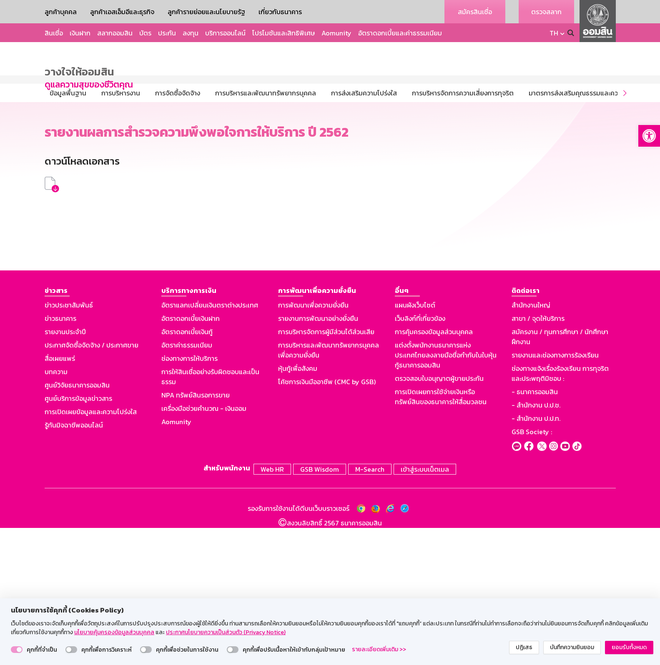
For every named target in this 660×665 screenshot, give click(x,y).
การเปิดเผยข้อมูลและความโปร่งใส (91, 550)
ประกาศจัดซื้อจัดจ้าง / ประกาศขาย (91, 483)
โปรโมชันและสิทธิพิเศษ (283, 33)
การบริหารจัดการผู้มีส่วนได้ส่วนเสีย (326, 470)
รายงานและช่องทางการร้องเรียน (555, 493)
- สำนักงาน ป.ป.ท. (536, 557)
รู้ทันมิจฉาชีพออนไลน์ (74, 563)
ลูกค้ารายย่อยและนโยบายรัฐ (206, 12)
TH (554, 33)
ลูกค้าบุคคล (61, 12)
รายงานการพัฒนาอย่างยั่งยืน (318, 457)
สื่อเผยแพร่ (60, 497)
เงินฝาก (80, 33)
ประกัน (167, 33)
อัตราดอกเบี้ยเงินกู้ (187, 470)
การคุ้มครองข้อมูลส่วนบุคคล (434, 470)
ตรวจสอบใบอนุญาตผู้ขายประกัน (439, 517)
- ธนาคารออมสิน (535, 530)
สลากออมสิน (115, 33)
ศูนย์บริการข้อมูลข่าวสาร (78, 537)
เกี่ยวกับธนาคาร (280, 12)
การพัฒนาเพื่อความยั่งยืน (313, 443)
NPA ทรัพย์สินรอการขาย (195, 533)
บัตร (145, 33)
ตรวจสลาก (546, 12)
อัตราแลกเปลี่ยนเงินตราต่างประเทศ (209, 443)
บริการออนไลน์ (225, 33)
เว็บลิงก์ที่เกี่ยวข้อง (420, 457)
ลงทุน (190, 33)
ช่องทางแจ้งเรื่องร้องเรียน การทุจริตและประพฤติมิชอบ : (560, 512)
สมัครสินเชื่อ (475, 12)
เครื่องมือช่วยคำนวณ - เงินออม (203, 547)
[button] (649, 136)
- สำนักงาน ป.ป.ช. (536, 543)
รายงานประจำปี (65, 470)
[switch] (17, 649)
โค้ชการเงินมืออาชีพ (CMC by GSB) (327, 520)
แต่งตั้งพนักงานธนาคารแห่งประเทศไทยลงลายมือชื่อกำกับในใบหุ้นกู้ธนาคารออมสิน (446, 493)
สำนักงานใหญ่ (531, 443)
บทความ (56, 510)
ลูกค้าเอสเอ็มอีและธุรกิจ (122, 12)
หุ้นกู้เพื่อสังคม (297, 507)
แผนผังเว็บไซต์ (415, 443)
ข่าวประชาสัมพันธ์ (69, 443)
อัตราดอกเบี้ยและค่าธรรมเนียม (400, 33)
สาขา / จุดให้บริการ (538, 457)
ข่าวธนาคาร (60, 457)
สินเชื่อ (54, 33)
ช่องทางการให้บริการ (189, 497)
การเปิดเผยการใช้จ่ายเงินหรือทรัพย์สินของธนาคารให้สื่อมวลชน (441, 535)
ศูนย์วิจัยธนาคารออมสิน (77, 523)
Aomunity (336, 33)
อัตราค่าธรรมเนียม (186, 483)
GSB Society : (532, 570)
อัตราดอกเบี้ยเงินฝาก (190, 457)
